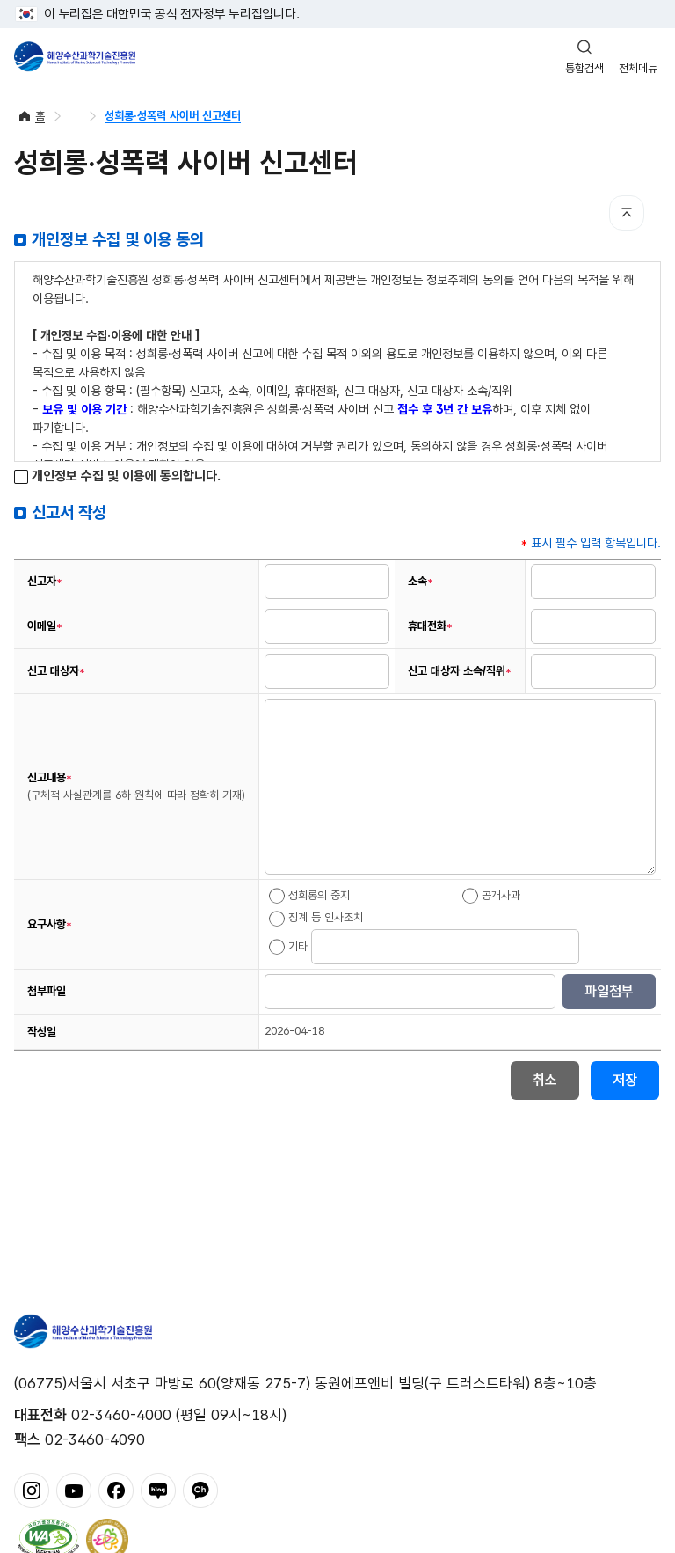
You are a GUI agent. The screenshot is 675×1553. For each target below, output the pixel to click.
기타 (288, 947)
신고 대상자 (56, 671)
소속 (420, 581)
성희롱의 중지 (309, 896)
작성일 (41, 1031)
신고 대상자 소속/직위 (460, 671)
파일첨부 (609, 991)
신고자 (44, 581)
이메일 (44, 626)
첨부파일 (46, 991)
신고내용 (136, 786)
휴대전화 (430, 626)
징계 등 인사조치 (316, 919)
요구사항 (49, 925)
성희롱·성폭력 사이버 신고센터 (173, 115)
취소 (545, 1080)
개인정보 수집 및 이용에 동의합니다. (117, 476)
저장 (625, 1080)
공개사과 (491, 896)
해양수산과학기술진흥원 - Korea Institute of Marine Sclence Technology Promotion (74, 56)
